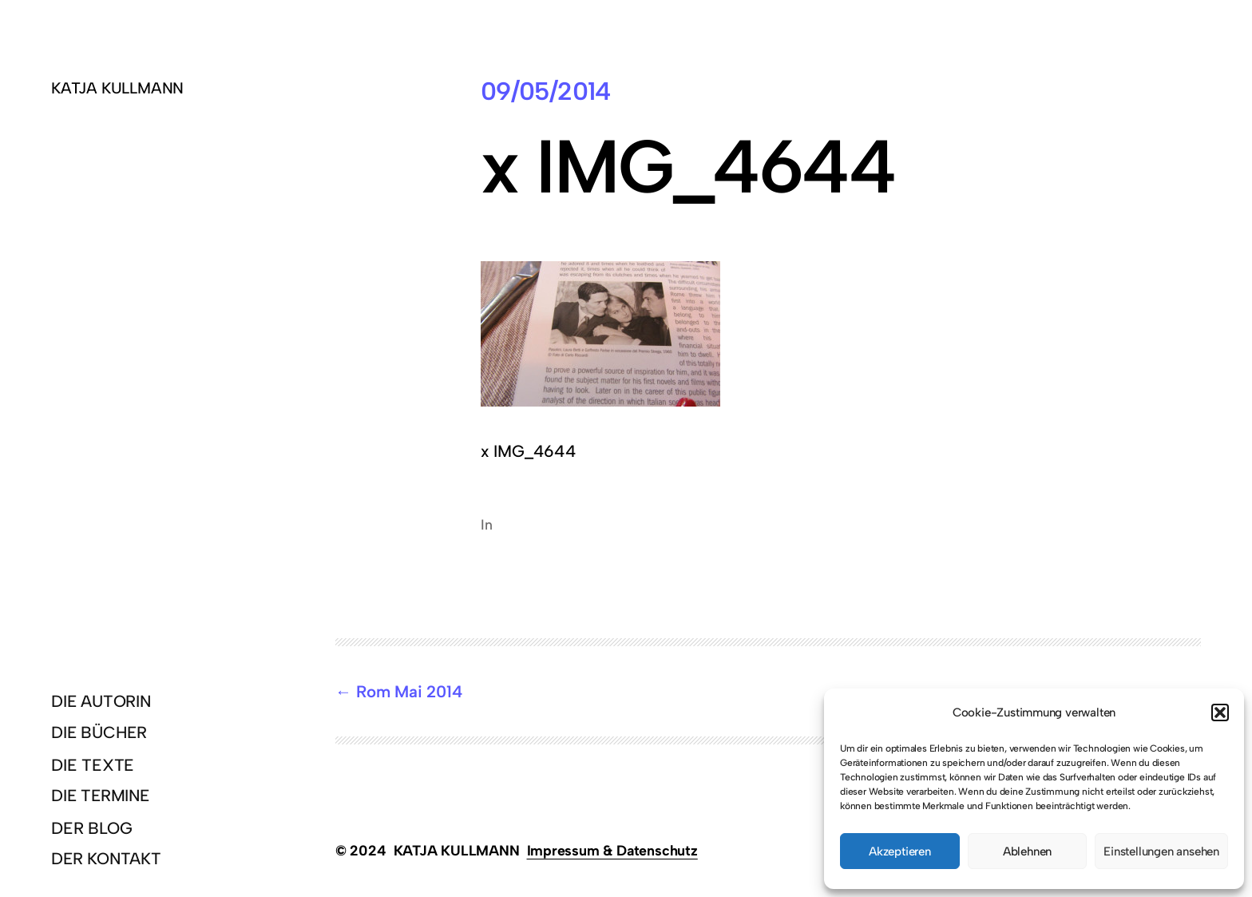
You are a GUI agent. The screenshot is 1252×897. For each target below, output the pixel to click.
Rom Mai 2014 (409, 691)
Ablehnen (1027, 851)
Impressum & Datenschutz (612, 850)
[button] (1220, 712)
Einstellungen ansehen (1161, 851)
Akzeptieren (900, 851)
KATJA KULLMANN (117, 87)
